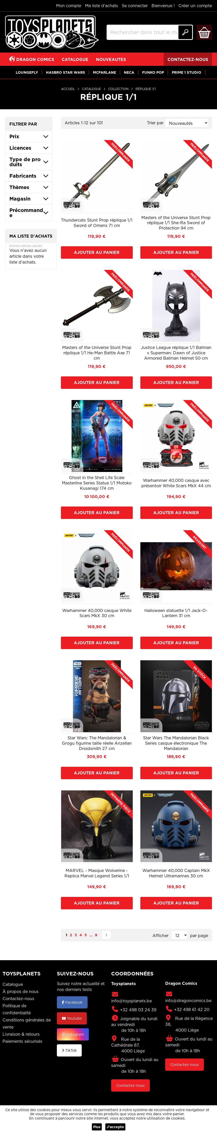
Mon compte (68, 5)
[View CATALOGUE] (75, 59)
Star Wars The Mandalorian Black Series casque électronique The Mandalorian (176, 743)
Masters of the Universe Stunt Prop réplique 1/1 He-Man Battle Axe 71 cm (96, 353)
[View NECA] (129, 72)
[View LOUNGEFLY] (27, 72)
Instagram (73, 1034)
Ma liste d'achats (101, 5)
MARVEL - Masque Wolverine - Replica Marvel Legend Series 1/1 (96, 873)
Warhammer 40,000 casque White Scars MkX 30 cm (96, 613)
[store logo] (52, 32)
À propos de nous (21, 991)
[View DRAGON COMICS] (31, 59)
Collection (118, 89)
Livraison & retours (21, 1034)
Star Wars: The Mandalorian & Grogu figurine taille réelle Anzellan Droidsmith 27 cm (97, 743)
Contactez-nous (18, 998)
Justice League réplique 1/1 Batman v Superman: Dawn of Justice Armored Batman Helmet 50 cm (176, 353)
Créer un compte (195, 5)
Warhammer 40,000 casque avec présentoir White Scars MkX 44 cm (176, 483)
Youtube (72, 1018)
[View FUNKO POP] (153, 72)
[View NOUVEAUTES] (111, 59)
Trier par (155, 123)
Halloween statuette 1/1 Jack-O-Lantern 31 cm (176, 613)
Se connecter (135, 5)
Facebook (72, 1002)
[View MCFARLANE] (104, 72)
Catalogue (92, 89)
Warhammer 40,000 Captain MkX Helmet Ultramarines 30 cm (176, 873)
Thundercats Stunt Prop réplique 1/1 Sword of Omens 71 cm (96, 223)
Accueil (68, 89)
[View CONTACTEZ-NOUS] (188, 59)
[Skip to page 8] (90, 935)
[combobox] (150, 32)
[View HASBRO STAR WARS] (65, 72)
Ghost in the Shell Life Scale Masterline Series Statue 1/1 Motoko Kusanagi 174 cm (96, 483)
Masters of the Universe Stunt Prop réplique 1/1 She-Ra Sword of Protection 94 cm (176, 223)
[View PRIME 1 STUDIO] (186, 72)
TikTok (69, 1050)
